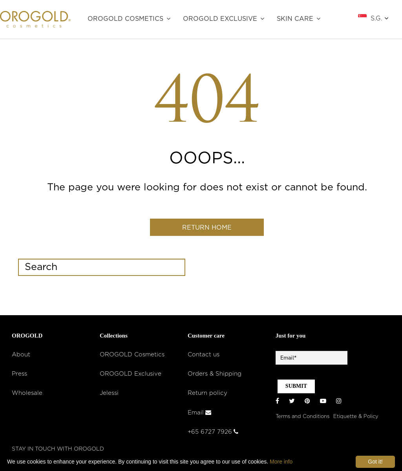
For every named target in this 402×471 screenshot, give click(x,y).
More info (281, 461)
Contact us (203, 357)
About (21, 357)
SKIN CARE (295, 19)
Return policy (207, 395)
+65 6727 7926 (213, 434)
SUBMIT (296, 388)
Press (19, 376)
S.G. (379, 18)
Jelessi (109, 395)
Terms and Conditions (302, 417)
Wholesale (27, 395)
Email (199, 414)
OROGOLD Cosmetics (125, 19)
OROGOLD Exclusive (220, 19)
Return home (207, 228)
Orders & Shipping (214, 376)
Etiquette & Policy (355, 417)
